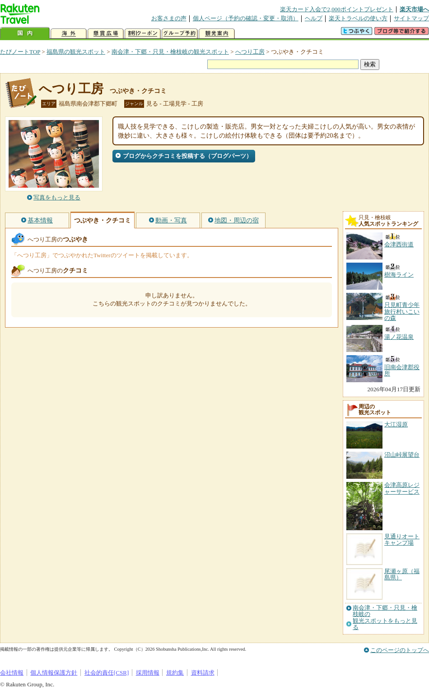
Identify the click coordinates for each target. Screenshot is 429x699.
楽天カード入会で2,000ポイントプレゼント (336, 9)
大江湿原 (396, 424)
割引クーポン (143, 33)
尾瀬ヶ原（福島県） (402, 574)
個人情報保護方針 (53, 672)
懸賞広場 (106, 33)
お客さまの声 (169, 18)
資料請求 (202, 672)
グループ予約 (180, 33)
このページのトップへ (399, 650)
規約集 (175, 672)
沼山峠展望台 (402, 454)
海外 (69, 33)
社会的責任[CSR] (106, 672)
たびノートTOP (20, 51)
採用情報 (147, 672)
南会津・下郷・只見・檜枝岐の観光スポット (170, 51)
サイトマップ (411, 18)
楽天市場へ (414, 9)
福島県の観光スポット (76, 51)
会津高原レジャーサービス (402, 488)
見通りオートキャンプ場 (402, 539)
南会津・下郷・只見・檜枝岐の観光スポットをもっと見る (385, 617)
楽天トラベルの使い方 (358, 18)
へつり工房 (250, 51)
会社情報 (11, 672)
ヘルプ (313, 18)
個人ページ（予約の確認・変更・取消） (245, 18)
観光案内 (217, 33)
